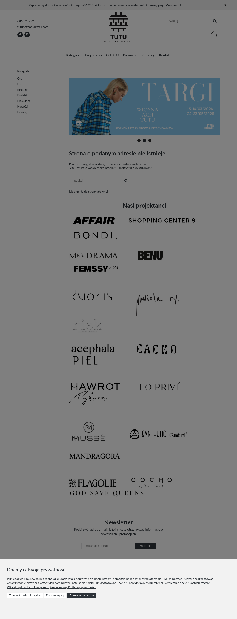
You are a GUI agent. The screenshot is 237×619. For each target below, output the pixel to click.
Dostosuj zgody (55, 595)
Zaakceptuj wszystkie (82, 595)
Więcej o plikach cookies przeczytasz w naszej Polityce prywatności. (51, 587)
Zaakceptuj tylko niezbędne (24, 595)
